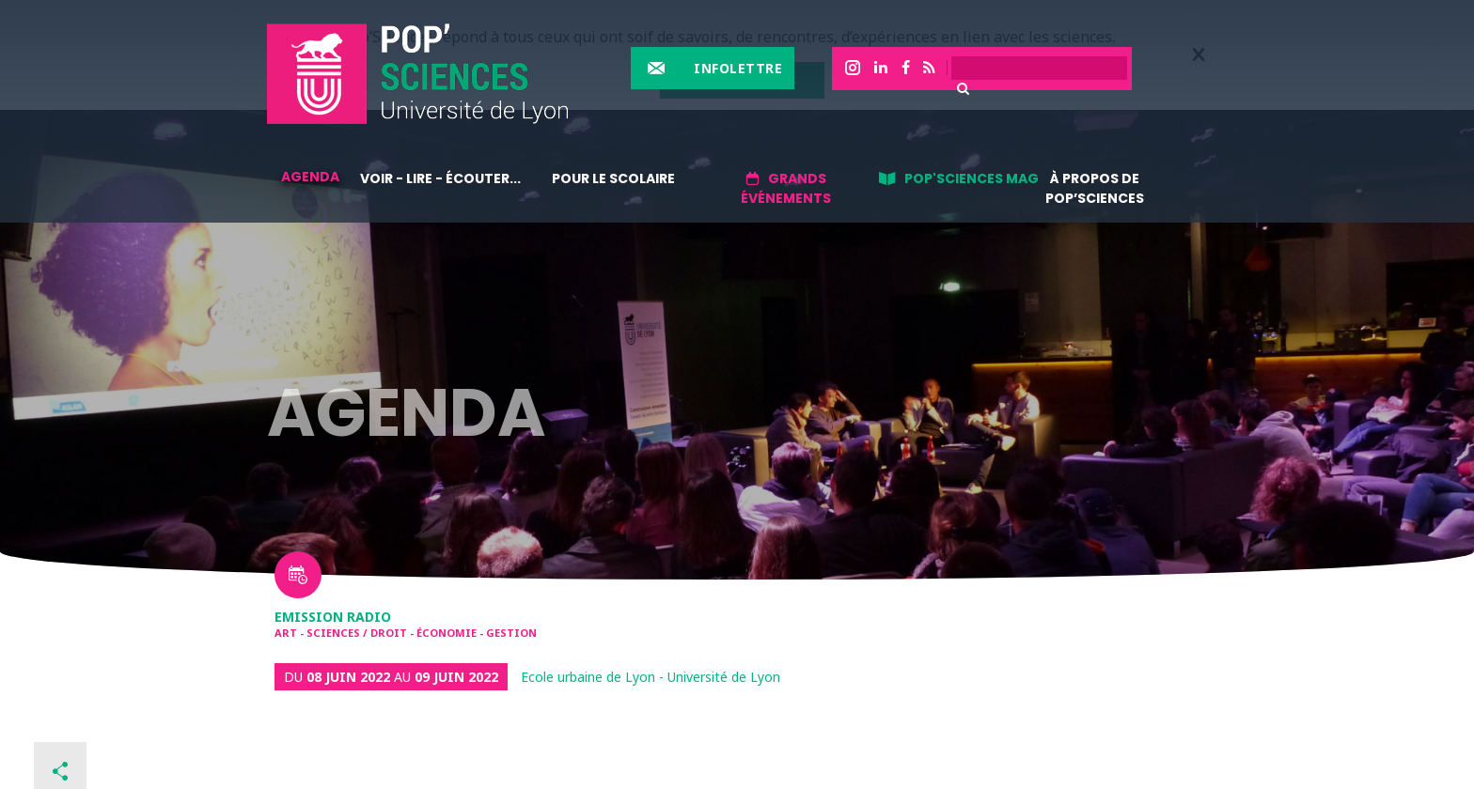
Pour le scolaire (613, 178)
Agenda (310, 176)
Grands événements (786, 188)
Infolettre (738, 68)
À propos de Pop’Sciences (1094, 188)
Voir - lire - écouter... (440, 178)
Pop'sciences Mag (971, 178)
